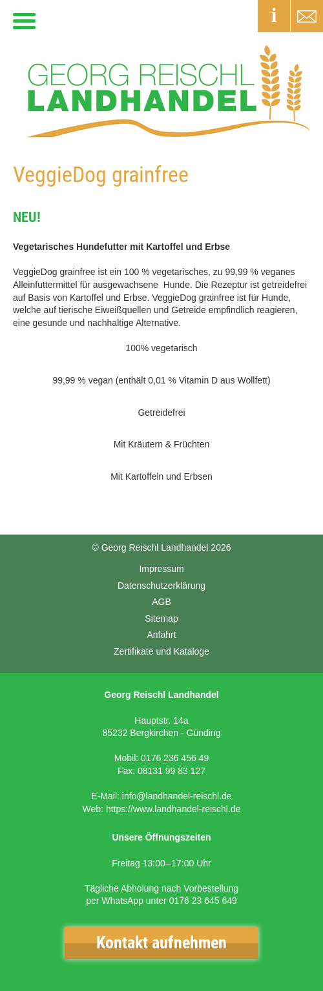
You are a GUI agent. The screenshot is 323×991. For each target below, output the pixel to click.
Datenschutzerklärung (161, 585)
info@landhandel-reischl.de (177, 796)
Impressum (161, 569)
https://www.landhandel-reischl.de (173, 809)
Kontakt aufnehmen (161, 942)
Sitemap (161, 618)
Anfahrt (161, 634)
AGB (161, 602)
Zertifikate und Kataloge (161, 651)
